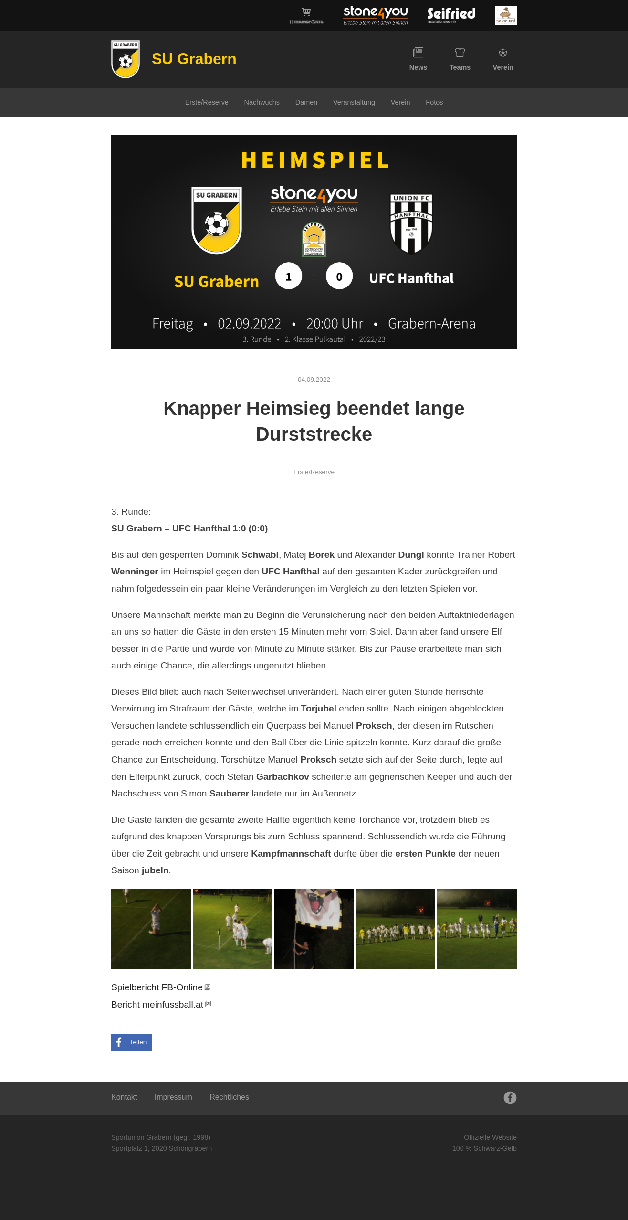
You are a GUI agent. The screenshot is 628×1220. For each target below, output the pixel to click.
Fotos (434, 102)
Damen (306, 102)
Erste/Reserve (207, 102)
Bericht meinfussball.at (157, 1004)
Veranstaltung (354, 102)
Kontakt (124, 1097)
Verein (503, 59)
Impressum (173, 1097)
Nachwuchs (262, 102)
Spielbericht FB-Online (157, 987)
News (418, 59)
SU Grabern (194, 58)
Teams (460, 59)
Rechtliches (229, 1097)
